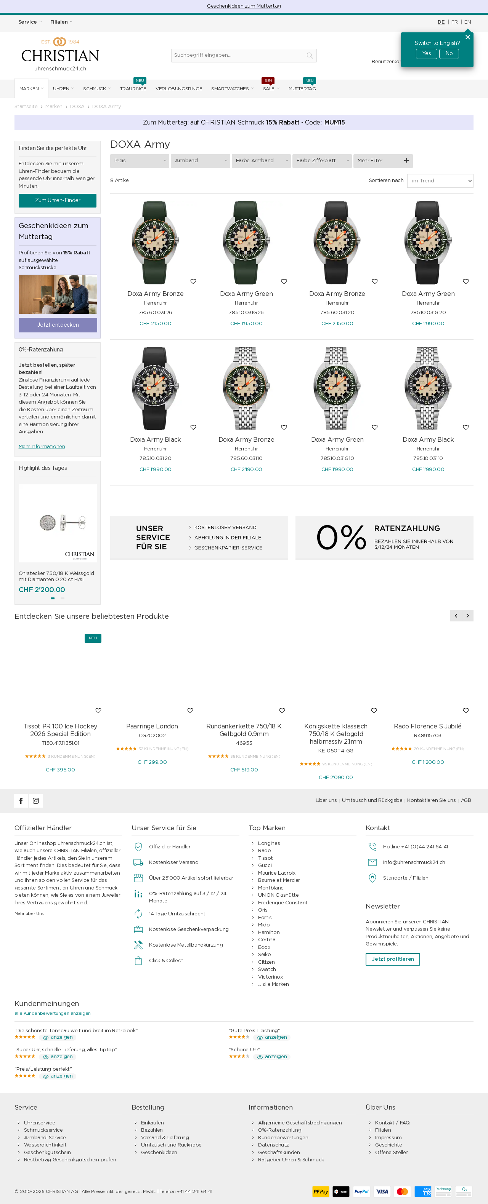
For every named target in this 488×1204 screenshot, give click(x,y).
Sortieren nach (386, 180)
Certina (266, 939)
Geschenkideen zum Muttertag (244, 6)
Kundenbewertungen (283, 1137)
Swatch (267, 969)
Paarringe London (152, 726)
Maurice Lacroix (276, 873)
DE (441, 22)
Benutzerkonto (390, 61)
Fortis (265, 917)
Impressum (388, 1137)
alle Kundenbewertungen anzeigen (52, 1013)
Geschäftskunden (279, 1152)
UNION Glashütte (278, 895)
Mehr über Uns (29, 914)
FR (454, 22)
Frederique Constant (283, 903)
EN (467, 22)
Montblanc (271, 888)
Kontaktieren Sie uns (431, 800)
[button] (53, 598)
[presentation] (456, 615)
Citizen (266, 962)
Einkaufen (152, 1123)
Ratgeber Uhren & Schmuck (291, 1160)
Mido (264, 925)
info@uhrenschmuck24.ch (414, 862)
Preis (141, 160)
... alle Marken (273, 984)
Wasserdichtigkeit (45, 1145)
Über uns (326, 800)
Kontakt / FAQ (392, 1123)
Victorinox (270, 977)
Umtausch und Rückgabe (372, 800)
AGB (466, 800)
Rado (264, 850)
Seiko (264, 954)
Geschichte (388, 1145)
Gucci (264, 865)
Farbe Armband (263, 160)
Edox (264, 947)
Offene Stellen (392, 1152)
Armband (202, 160)
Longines (269, 843)
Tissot (265, 858)
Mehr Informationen (42, 446)
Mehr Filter (370, 160)
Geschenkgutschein (47, 1152)
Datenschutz (273, 1145)
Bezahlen (152, 1130)
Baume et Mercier (279, 880)
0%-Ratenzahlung (279, 1130)
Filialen (383, 1130)
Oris (262, 910)
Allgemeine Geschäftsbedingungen (300, 1123)
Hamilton (268, 932)
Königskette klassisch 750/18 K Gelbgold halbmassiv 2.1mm (336, 734)
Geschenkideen (159, 1152)
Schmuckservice (43, 1130)
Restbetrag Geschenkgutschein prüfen (70, 1160)
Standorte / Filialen (405, 878)
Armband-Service (45, 1137)
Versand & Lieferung (165, 1137)
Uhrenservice (39, 1123)
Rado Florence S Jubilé (427, 726)
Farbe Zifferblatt (324, 160)
